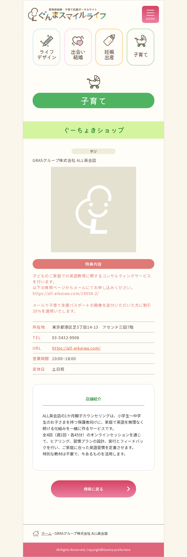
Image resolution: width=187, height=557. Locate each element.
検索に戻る (93, 489)
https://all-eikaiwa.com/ (76, 348)
